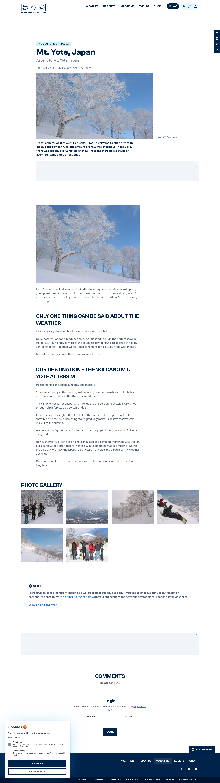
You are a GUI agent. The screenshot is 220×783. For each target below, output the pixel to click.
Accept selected (37, 771)
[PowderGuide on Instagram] (217, 39)
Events (144, 6)
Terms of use (153, 780)
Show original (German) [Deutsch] (43, 604)
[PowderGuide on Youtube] (217, 44)
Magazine (127, 6)
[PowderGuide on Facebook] (217, 33)
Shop (157, 6)
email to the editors (79, 597)
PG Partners (98, 780)
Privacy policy (187, 780)
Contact (81, 780)
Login (110, 732)
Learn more (14, 737)
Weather (92, 6)
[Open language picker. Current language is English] (184, 6)
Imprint (169, 780)
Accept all (37, 763)
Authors (116, 780)
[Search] (189, 6)
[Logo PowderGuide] (33, 8)
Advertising (133, 780)
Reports (109, 6)
